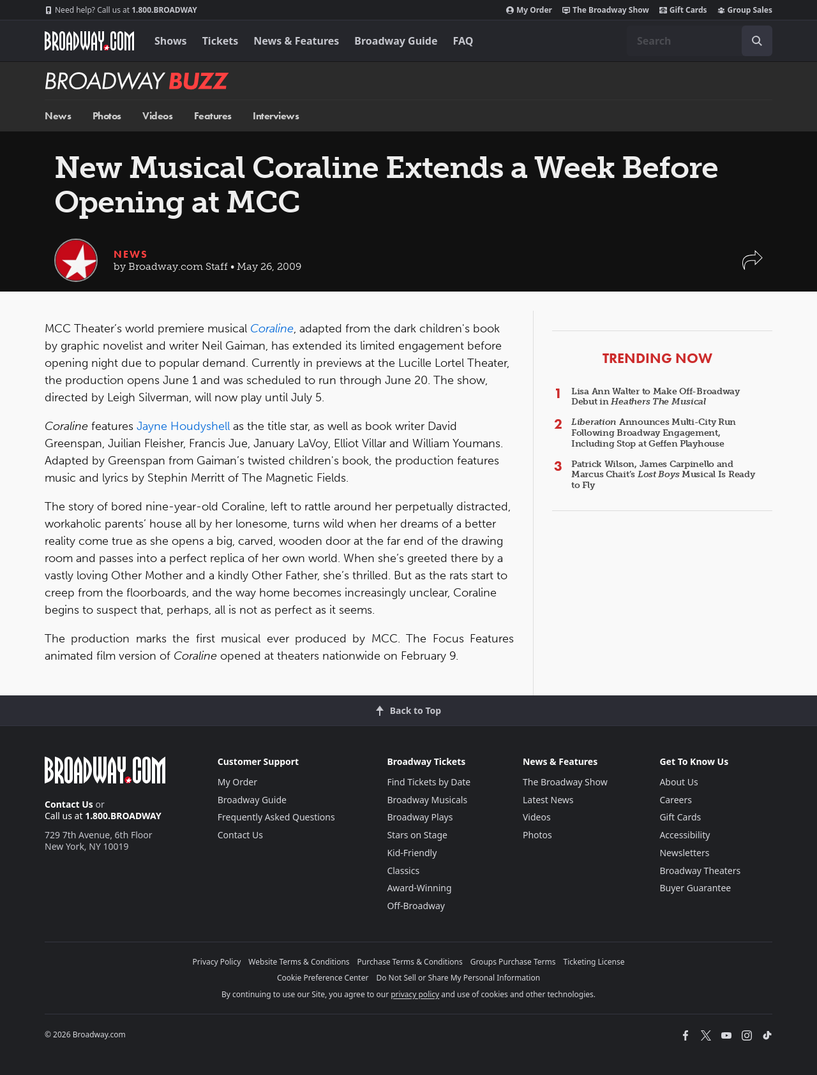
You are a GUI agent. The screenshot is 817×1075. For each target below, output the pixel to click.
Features (213, 116)
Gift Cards (683, 10)
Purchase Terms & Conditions (410, 961)
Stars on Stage (417, 835)
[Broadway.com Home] (89, 40)
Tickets (220, 41)
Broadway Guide (395, 41)
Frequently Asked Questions (276, 817)
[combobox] (699, 41)
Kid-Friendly (412, 853)
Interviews (276, 116)
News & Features (296, 41)
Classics (403, 870)
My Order (529, 10)
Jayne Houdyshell (183, 426)
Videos (157, 116)
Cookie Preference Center (323, 977)
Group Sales (744, 10)
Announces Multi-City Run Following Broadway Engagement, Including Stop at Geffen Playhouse (653, 433)
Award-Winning (419, 888)
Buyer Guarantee (695, 888)
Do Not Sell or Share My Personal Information (458, 977)
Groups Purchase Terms (513, 961)
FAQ (463, 41)
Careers (675, 800)
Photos (107, 116)
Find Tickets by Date (428, 782)
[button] (752, 266)
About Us (678, 782)
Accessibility (684, 835)
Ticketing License (594, 961)
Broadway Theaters (699, 870)
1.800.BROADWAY (121, 10)
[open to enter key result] (757, 41)
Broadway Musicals (427, 800)
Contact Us (69, 804)
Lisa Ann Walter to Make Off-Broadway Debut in (655, 397)
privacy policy (415, 994)
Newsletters (684, 853)
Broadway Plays (420, 817)
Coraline (272, 329)
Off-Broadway (416, 906)
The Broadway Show (605, 10)
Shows (170, 41)
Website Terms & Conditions (298, 961)
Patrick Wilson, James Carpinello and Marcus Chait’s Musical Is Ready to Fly (663, 475)
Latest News (548, 800)
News (58, 116)
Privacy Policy (217, 961)
